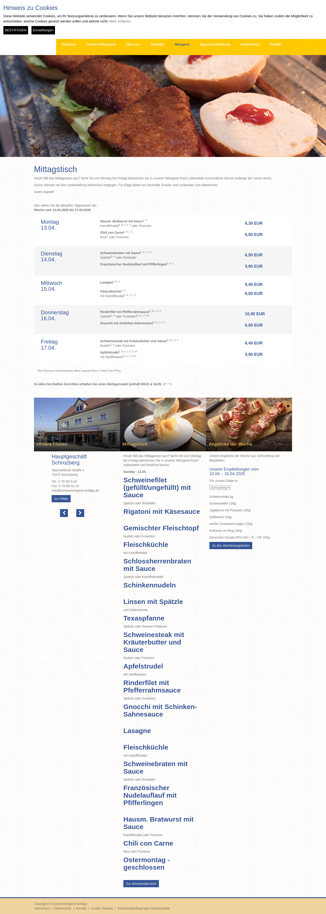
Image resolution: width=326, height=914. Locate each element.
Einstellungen (43, 30)
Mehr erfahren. (120, 21)
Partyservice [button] (250, 44)
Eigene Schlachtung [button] (215, 44)
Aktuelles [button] (157, 44)
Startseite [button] (68, 44)
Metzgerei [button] (182, 44)
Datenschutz (63, 908)
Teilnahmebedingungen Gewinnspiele (143, 908)
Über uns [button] (133, 44)
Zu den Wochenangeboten (230, 545)
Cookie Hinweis (102, 908)
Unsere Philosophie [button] (101, 44)
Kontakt (81, 908)
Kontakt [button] (276, 44)
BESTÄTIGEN (15, 30)
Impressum (42, 908)
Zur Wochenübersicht (141, 883)
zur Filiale (61, 498)
